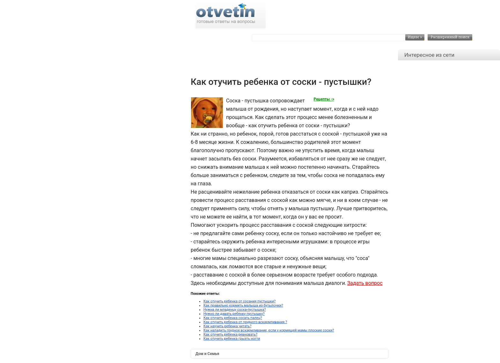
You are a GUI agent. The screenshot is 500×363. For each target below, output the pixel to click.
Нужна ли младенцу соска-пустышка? (234, 309)
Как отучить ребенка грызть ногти (231, 339)
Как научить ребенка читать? (227, 326)
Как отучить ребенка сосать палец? (232, 318)
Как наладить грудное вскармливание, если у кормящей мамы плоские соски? (268, 330)
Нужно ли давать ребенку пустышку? (234, 314)
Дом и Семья (207, 354)
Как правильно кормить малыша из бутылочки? (243, 305)
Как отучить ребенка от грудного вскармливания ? (245, 322)
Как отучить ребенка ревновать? (230, 334)
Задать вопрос (365, 283)
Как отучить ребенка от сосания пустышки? (239, 301)
